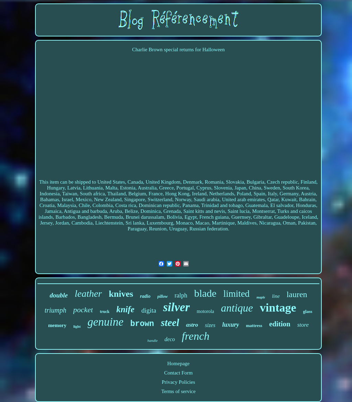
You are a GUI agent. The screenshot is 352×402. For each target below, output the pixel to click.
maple (260, 297)
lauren (297, 294)
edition (279, 324)
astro (192, 325)
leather (88, 293)
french (196, 336)
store (303, 325)
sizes (210, 325)
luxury (230, 324)
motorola (205, 311)
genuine (105, 322)
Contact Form (178, 373)
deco (170, 339)
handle (152, 340)
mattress (254, 325)
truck (104, 311)
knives (121, 294)
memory (57, 325)
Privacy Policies (178, 382)
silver (176, 307)
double (59, 295)
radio (145, 296)
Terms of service (178, 391)
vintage (278, 307)
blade (205, 293)
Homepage (178, 363)
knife (125, 309)
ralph (181, 295)
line (276, 296)
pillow (162, 296)
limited (236, 294)
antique (237, 308)
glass (307, 311)
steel (170, 322)
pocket (83, 309)
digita (148, 310)
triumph (55, 310)
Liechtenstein (109, 223)
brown (142, 323)
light (76, 326)
